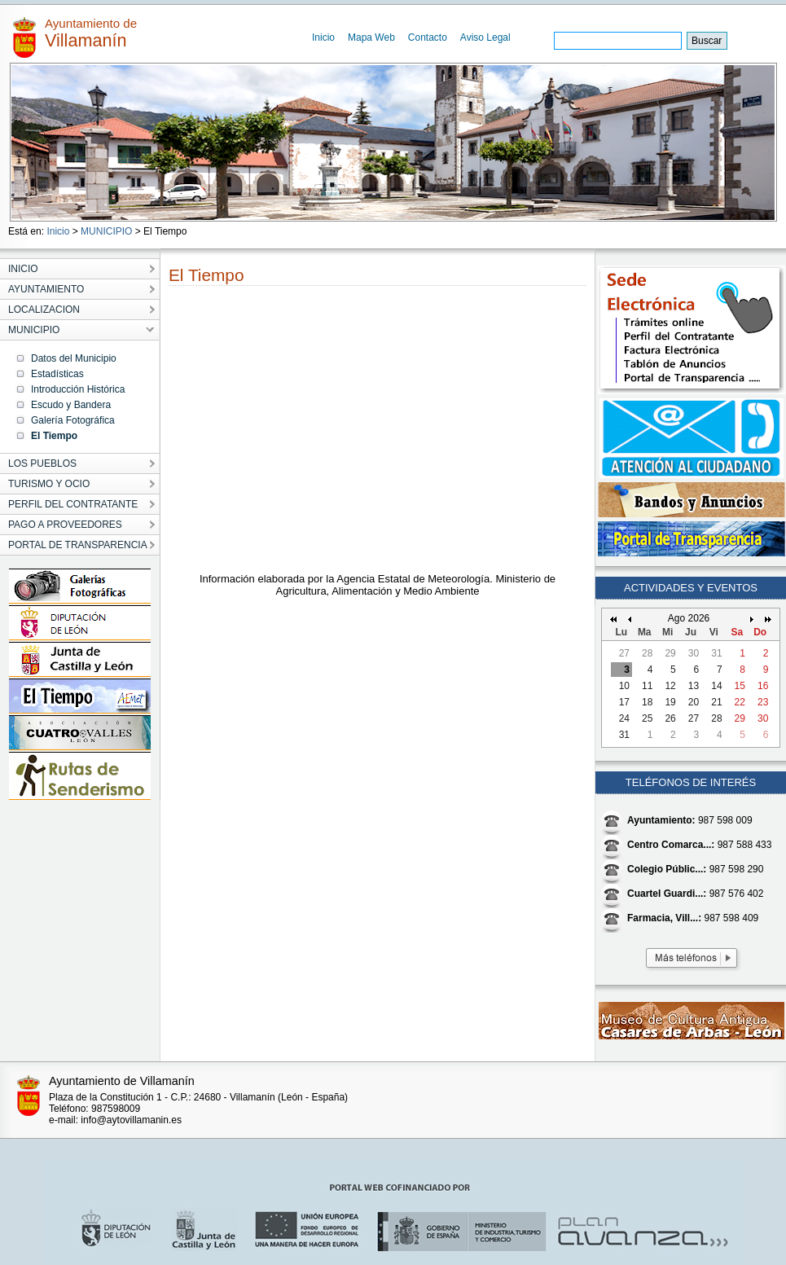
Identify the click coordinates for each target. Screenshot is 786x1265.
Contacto (427, 37)
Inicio (323, 37)
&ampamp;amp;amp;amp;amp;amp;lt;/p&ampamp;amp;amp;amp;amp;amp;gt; (377, 433)
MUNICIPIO (106, 231)
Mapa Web (371, 37)
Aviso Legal (485, 37)
